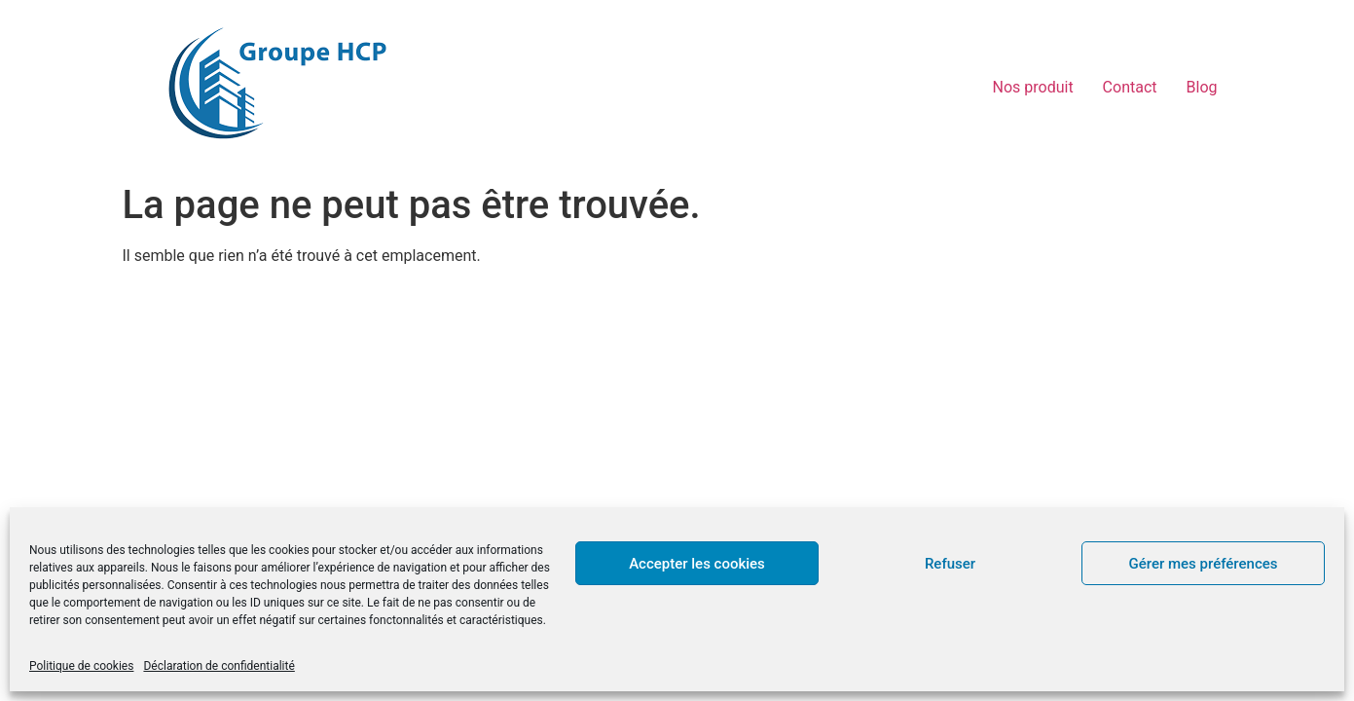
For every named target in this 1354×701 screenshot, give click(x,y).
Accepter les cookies (697, 563)
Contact (1130, 87)
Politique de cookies (81, 666)
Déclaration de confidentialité (218, 666)
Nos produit (1033, 87)
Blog (1202, 87)
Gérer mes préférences (1203, 563)
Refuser (950, 563)
